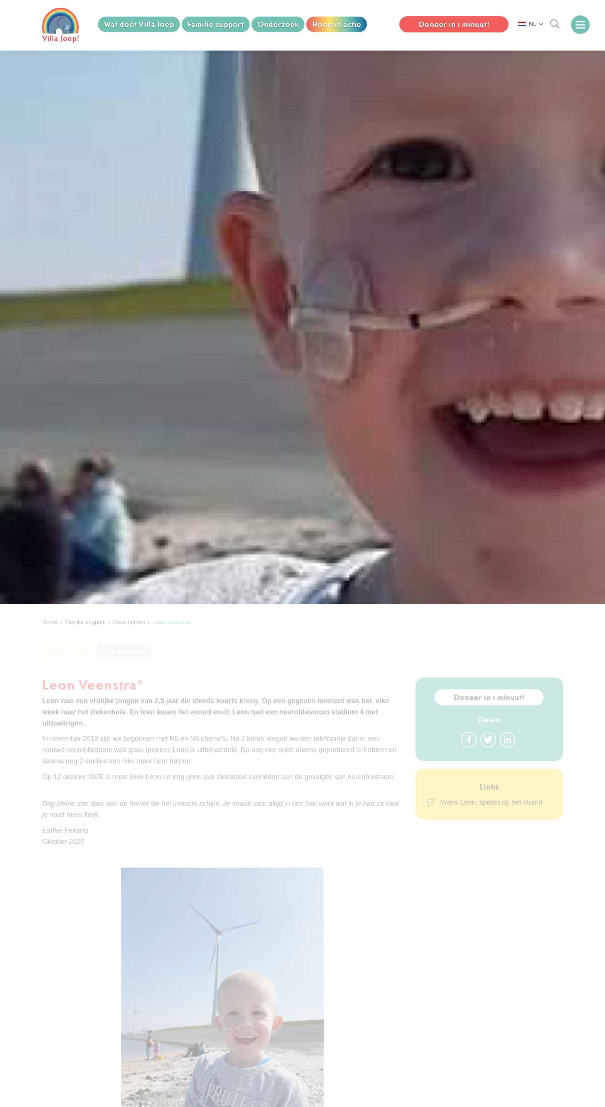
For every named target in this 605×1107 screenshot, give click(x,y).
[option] (302, 327)
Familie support (216, 24)
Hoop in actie (336, 24)
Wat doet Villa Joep (139, 24)
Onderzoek (278, 24)
